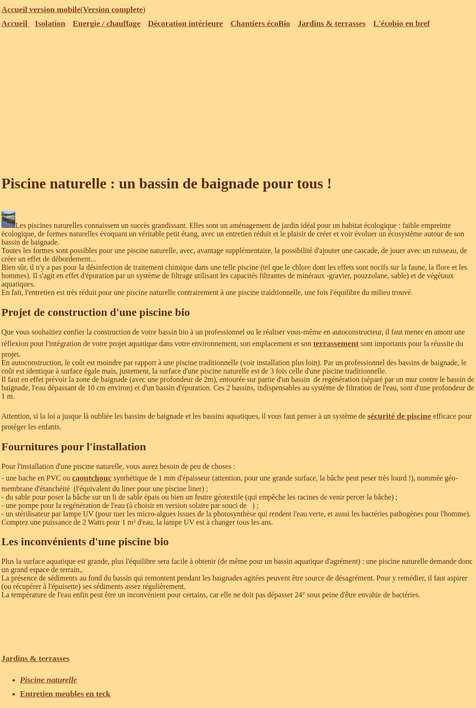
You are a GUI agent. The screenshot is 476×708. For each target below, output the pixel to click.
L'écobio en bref (401, 23)
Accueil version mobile (40, 9)
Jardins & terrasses (332, 23)
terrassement (336, 343)
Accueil (15, 23)
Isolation (50, 23)
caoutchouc (92, 477)
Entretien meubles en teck (65, 693)
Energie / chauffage (107, 23)
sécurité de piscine (399, 416)
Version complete (113, 9)
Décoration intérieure (185, 23)
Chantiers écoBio (261, 23)
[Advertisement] (238, 100)
